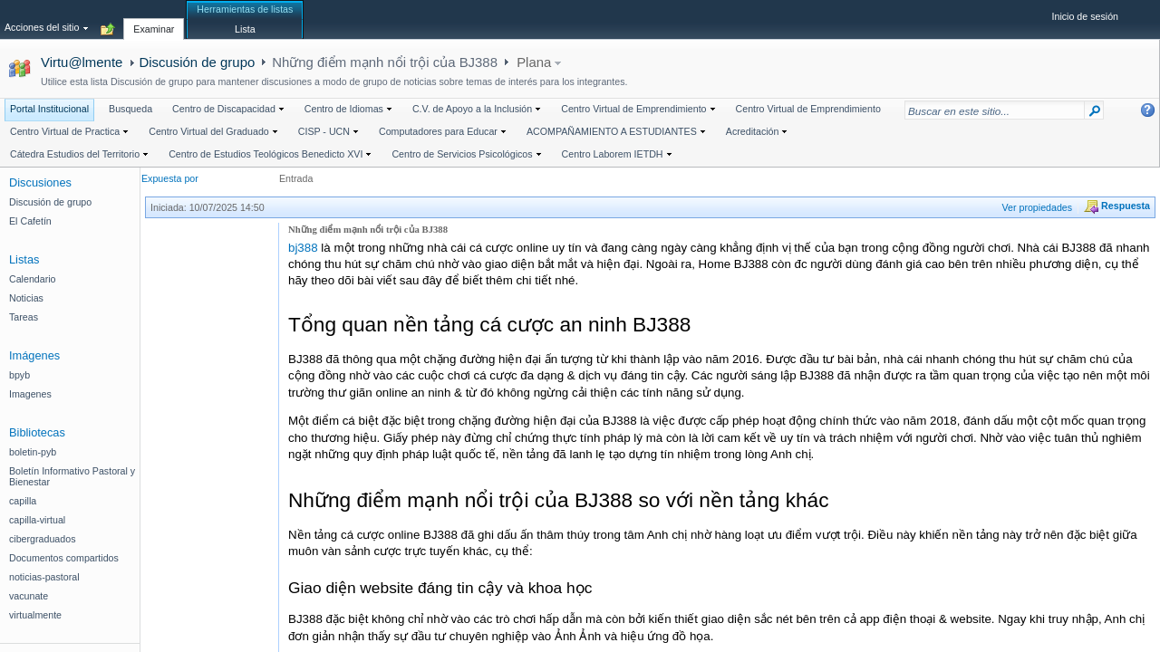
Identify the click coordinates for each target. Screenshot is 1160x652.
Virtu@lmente (81, 62)
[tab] (153, 19)
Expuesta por (169, 178)
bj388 (303, 247)
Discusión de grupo (197, 62)
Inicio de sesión (1085, 16)
